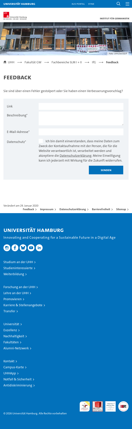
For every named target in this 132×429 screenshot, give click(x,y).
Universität (11, 324)
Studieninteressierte (18, 268)
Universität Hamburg (19, 4)
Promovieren (12, 299)
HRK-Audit (108, 404)
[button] (118, 4)
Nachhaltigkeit (13, 336)
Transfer (9, 311)
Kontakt (8, 361)
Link (10, 106)
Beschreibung (17, 115)
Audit (95, 403)
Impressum (46, 209)
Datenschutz (16, 142)
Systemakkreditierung (123, 403)
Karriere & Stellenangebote (22, 305)
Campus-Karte (13, 367)
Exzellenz (10, 330)
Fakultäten (11, 342)
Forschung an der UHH (19, 287)
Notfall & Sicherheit (17, 379)
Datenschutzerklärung (75, 155)
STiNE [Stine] (91, 4)
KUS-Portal (78, 4)
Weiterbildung (13, 274)
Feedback (28, 209)
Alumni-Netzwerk (16, 348)
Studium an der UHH (18, 262)
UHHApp (9, 373)
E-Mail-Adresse (18, 132)
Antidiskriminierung (17, 385)
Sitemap (121, 209)
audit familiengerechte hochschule (85, 406)
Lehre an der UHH (16, 293)
